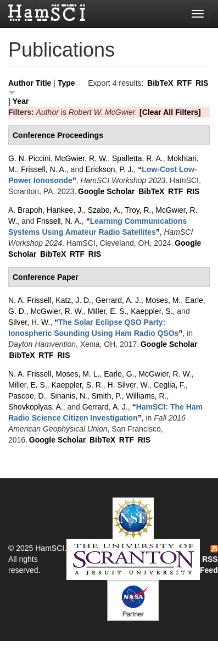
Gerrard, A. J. (118, 300)
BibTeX (160, 83)
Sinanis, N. (68, 395)
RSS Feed (209, 559)
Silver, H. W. (29, 322)
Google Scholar (106, 191)
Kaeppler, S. (151, 311)
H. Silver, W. (128, 384)
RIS (201, 83)
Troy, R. (138, 210)
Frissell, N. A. (43, 169)
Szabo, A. (104, 210)
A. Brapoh (25, 210)
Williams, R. (146, 395)
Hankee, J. (65, 210)
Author (20, 83)
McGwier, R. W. (81, 158)
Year (21, 101)
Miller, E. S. (107, 311)
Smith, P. (107, 395)
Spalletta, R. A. (137, 158)
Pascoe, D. (27, 395)
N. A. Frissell (30, 300)
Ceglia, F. (170, 384)
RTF (184, 83)
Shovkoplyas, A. (35, 406)
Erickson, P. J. (110, 169)
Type (66, 83)
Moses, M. (163, 300)
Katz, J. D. (73, 300)
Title (44, 83)
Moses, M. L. (77, 373)
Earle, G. (119, 373)
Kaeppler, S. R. (77, 384)
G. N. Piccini (29, 158)
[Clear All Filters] (170, 112)
